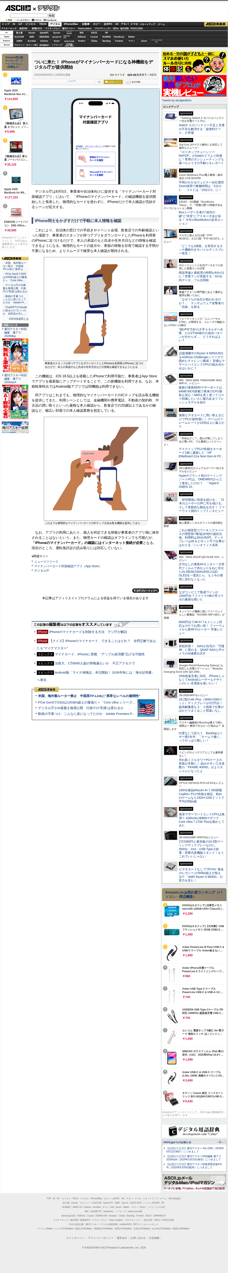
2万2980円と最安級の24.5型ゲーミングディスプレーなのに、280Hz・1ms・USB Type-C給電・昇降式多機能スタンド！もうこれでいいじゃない (201, 849)
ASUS (94, 33)
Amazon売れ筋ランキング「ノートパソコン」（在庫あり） (14, 62)
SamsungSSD (66, 36)
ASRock (81, 37)
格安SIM (23, 28)
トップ (5, 24)
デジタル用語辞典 (109, 1224)
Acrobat (32, 41)
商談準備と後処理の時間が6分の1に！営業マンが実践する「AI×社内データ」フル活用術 (201, 276)
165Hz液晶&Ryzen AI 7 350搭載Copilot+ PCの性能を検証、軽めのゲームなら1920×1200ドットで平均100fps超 (201, 795)
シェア (71, 81)
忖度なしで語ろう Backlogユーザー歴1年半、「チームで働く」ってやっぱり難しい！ (201, 736)
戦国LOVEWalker (181, 1228)
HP (106, 33)
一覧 (98, 82)
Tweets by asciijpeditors (176, 100)
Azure (57, 41)
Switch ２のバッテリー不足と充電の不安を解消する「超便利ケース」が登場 (202, 128)
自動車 (86, 24)
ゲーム (161, 24)
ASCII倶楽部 (216, 24)
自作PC (108, 24)
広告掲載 (154, 1237)
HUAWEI (106, 37)
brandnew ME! (69, 45)
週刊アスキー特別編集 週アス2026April (15, 379)
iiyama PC (108, 1203)
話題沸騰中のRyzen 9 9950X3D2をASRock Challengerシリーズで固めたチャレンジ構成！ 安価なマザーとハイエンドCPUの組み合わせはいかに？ (202, 361)
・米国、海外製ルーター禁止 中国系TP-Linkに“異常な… (14, 266)
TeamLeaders (85, 28)
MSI (82, 33)
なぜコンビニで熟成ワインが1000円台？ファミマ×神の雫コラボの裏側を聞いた (201, 595)
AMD (31, 37)
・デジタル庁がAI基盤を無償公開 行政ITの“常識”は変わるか (15, 288)
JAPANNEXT (44, 45)
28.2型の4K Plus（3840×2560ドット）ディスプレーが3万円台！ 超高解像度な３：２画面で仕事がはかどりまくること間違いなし (201, 705)
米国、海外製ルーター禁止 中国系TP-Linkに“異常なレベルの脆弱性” (89, 696)
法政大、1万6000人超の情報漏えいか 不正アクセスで (95, 663)
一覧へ (220, 1142)
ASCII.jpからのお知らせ (177, 1142)
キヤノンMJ (32, 45)
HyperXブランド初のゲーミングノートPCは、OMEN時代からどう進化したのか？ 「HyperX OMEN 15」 (200, 481)
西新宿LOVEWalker (103, 1228)
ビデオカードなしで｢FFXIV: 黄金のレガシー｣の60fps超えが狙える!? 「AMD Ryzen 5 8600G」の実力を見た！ (201, 875)
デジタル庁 (41, 570)
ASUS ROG (44, 37)
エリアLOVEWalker (64, 1228)
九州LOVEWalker (142, 1228)
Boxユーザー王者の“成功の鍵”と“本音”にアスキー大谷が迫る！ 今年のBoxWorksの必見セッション (201, 217)
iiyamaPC (44, 33)
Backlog (106, 41)
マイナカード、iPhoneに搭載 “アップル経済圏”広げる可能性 (100, 654)
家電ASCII (37, 28)
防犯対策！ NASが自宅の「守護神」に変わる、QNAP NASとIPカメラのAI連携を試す (202, 649)
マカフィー (19, 45)
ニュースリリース (46, 561)
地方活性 (124, 28)
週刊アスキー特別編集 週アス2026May (15, 332)
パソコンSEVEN (69, 32)
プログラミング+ (102, 28)
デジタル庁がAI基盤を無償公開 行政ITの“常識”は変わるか (81, 708)
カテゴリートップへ (145, 590)
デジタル (46, 8)
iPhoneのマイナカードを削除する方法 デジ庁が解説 (88, 632)
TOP (49, 1198)
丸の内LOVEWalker (161, 1228)
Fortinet (119, 41)
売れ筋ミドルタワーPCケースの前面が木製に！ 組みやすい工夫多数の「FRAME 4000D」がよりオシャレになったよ (202, 765)
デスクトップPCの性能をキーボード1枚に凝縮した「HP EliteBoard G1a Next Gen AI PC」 (201, 452)
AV (117, 24)
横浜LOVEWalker (83, 1228)
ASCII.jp (18, 8)
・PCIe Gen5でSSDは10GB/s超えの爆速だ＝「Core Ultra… (15, 277)
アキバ (125, 24)
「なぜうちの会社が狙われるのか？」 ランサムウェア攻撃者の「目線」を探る (201, 303)
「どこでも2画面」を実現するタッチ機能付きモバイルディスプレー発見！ (201, 249)
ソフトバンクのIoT (156, 41)
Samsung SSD (68, 1216)
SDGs (116, 28)
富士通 (19, 33)
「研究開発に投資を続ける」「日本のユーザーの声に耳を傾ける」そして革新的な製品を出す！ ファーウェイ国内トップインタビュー (202, 505)
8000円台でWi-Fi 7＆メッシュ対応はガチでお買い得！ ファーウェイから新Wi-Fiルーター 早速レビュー (202, 627)
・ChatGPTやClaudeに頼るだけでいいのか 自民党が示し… (15, 310)
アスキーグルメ (52, 28)
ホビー (97, 24)
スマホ (134, 24)
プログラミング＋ (133, 1220)
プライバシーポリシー (101, 1237)
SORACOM (101, 1216)
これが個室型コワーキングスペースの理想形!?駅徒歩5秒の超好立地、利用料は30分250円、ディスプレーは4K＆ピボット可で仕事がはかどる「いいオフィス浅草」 (202, 537)
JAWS (19, 41)
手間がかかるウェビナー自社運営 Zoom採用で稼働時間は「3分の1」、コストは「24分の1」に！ (203, 186)
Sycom (56, 33)
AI (14, 24)
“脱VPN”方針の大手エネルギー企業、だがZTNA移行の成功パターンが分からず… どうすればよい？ (201, 335)
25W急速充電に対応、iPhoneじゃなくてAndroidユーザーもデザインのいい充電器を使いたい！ (202, 679)
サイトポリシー (75, 1237)
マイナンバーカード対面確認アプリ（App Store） (68, 566)
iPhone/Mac (71, 24)
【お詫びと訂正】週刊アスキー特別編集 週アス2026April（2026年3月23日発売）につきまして (193, 1158)
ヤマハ (131, 41)
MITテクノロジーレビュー (146, 1224)
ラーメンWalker (45, 1228)
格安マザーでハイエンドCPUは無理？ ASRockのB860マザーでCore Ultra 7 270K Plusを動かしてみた (202, 819)
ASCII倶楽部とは (19, 318)
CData (94, 41)
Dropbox (81, 41)
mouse (31, 33)
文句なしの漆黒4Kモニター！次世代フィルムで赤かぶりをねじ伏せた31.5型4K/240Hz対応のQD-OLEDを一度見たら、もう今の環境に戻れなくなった (202, 571)
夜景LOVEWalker (123, 1228)
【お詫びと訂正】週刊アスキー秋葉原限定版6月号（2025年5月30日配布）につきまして (194, 1166)
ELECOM (19, 37)
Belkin (131, 37)
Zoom (144, 41)
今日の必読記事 (76, 1224)
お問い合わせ (138, 1237)
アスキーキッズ (8, 28)
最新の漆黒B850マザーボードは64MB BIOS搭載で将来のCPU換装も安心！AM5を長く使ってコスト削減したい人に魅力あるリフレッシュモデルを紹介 (201, 395)
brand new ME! (135, 1211)
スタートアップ (147, 24)
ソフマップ (56, 45)
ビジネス (30, 24)
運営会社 (122, 1237)
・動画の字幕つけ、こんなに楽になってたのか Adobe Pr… (14, 299)
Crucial (94, 37)
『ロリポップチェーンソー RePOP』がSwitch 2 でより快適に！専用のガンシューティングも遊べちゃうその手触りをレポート (201, 157)
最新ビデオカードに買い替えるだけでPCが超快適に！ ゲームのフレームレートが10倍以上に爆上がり (201, 420)
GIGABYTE (56, 37)
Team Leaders (116, 1220)
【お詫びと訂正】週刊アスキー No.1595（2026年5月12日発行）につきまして (195, 1150)
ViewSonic (119, 37)
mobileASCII (126, 1224)
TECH (42, 24)
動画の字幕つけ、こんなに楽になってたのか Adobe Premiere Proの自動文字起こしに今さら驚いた (110, 714)
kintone (44, 41)
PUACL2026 (137, 28)
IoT (20, 24)
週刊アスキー (68, 28)
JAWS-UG (77, 1207)
